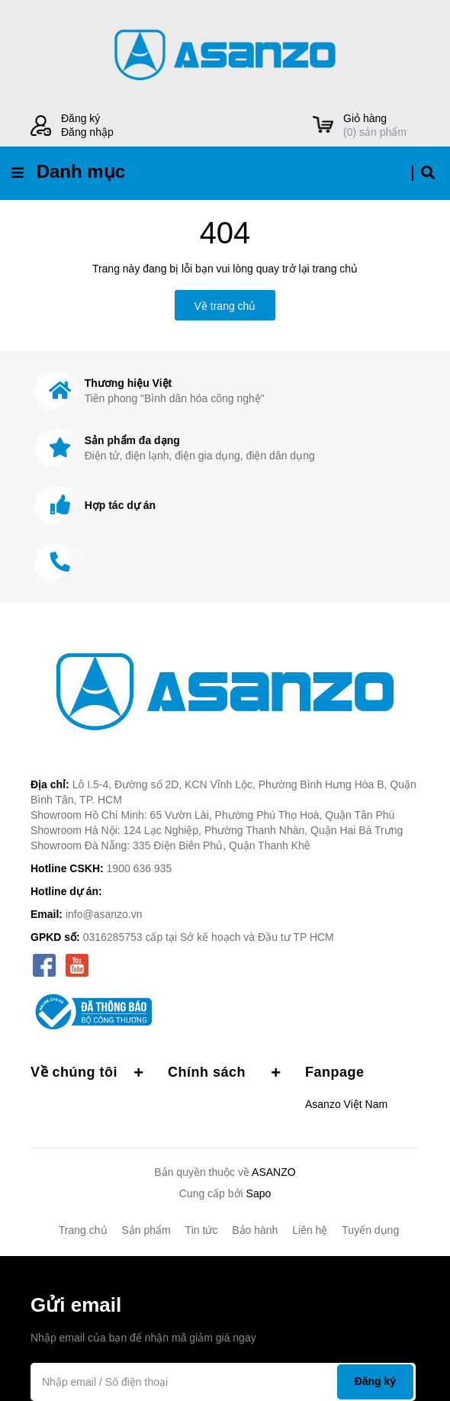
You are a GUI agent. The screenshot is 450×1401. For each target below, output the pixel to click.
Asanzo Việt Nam (346, 1104)
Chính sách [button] (225, 1072)
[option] (225, 391)
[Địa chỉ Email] (223, 1382)
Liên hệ (309, 1230)
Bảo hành (255, 1230)
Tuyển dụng (370, 1230)
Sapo (259, 1193)
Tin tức (201, 1230)
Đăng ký (80, 118)
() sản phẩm (381, 124)
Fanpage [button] (335, 1072)
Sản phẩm (145, 1230)
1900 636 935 (139, 868)
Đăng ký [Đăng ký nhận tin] (375, 1381)
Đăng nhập (87, 132)
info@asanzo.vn (104, 914)
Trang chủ (83, 1230)
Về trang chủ (225, 306)
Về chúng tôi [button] (88, 1072)
